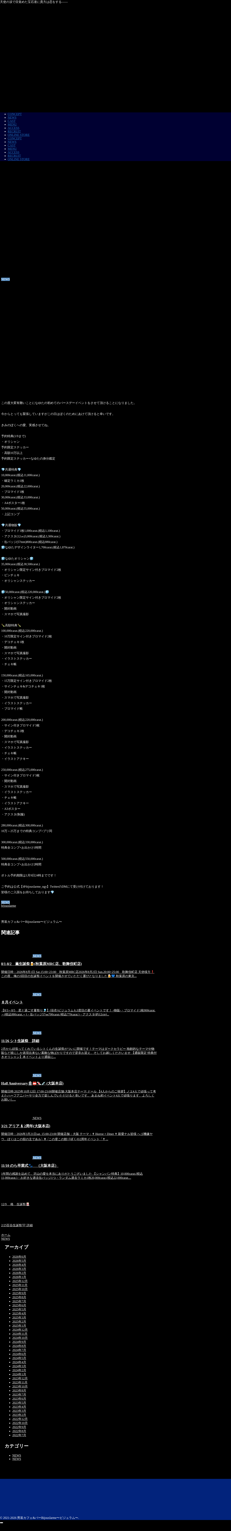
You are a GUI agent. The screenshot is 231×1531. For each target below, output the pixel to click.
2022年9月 (19, 1427)
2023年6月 (19, 1398)
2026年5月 (19, 1260)
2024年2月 (19, 1370)
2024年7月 (19, 1350)
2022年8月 (19, 1431)
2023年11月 (20, 1382)
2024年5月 (19, 1358)
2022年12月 (20, 1419)
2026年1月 (19, 1277)
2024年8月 (19, 1346)
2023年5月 (19, 1402)
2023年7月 (19, 1394)
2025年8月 (19, 1297)
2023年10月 (20, 1386)
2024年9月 (19, 1342)
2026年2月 (19, 1273)
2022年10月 (20, 1423)
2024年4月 (19, 1362)
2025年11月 (20, 1285)
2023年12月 (20, 1378)
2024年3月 (19, 1366)
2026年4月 (19, 1264)
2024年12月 (20, 1329)
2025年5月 (19, 1309)
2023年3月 (19, 1410)
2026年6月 (19, 1256)
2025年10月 (20, 1289)
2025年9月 (19, 1293)
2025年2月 (19, 1321)
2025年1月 (19, 1325)
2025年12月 (20, 1281)
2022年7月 (19, 1435)
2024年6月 (19, 1354)
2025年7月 (19, 1301)
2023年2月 (19, 1414)
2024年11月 (20, 1333)
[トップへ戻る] (1, 1522)
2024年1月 (19, 1374)
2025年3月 (19, 1317)
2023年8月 (19, 1390)
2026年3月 (19, 1269)
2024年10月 (20, 1337)
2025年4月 (19, 1313)
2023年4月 (19, 1406)
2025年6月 (19, 1305)
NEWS (5, 902)
